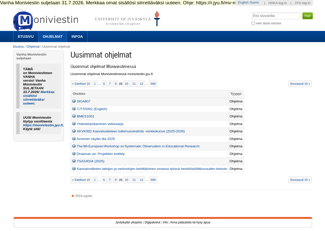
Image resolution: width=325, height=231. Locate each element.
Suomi (254, 2)
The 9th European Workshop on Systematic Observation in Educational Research (138, 146)
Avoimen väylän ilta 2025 (96, 139)
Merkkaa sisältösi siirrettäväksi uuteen (38, 97)
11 (134, 83)
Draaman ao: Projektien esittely (101, 154)
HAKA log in (277, 3)
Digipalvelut (152, 222)
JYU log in (303, 3)
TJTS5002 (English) (92, 109)
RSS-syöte (84, 196)
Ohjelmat (52, 36)
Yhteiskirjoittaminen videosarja (100, 124)
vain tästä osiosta (268, 23)
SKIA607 (83, 101)
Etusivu (26, 36)
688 (153, 83)
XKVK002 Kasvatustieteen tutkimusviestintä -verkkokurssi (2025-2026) (131, 131)
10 (126, 83)
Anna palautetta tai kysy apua (190, 222)
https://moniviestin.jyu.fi (43, 125)
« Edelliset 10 (81, 83)
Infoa (77, 36)
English (243, 2)
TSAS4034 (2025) (90, 161)
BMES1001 (85, 116)
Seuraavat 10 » (300, 83)
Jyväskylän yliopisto (128, 222)
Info (165, 222)
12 (141, 83)
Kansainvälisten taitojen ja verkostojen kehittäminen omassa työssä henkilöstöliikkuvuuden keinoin (152, 169)
